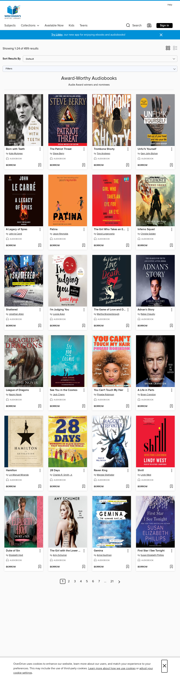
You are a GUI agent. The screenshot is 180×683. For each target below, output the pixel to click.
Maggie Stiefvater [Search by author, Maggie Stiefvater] (105, 474)
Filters (9, 68)
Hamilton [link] (11, 470)
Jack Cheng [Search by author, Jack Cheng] (59, 394)
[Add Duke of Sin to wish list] (39, 567)
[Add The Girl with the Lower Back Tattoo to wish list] (83, 567)
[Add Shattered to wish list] (39, 326)
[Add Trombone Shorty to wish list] (127, 165)
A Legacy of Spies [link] (16, 229)
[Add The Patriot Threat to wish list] (83, 165)
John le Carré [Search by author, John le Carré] (15, 233)
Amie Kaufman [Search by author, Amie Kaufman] (104, 555)
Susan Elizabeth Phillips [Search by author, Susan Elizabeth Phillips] (152, 555)
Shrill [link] (141, 470)
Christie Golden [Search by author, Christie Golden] (148, 233)
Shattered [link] (12, 309)
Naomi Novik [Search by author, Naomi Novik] (15, 394)
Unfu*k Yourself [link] (147, 149)
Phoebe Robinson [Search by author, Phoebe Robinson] (105, 394)
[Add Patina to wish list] (83, 245)
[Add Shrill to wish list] (171, 486)
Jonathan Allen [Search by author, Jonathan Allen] (16, 314)
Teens (84, 25)
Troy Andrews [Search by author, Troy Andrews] (103, 153)
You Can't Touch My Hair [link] (108, 390)
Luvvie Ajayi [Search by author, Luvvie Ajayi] (59, 314)
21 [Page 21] (111, 581)
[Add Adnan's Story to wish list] (171, 326)
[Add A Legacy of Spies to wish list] (39, 245)
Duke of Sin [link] (13, 550)
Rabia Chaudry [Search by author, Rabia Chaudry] (148, 314)
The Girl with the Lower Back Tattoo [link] (66, 550)
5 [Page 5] (87, 581)
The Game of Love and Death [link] (110, 309)
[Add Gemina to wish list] (127, 567)
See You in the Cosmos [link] (63, 390)
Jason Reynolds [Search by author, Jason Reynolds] (60, 233)
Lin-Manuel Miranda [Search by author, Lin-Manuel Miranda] (19, 474)
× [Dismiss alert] (161, 35)
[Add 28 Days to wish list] (83, 486)
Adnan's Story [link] (146, 309)
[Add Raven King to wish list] (127, 486)
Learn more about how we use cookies (112, 668)
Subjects (10, 25)
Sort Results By (12, 58)
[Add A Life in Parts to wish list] (171, 406)
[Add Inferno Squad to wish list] (171, 245)
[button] (133, 26)
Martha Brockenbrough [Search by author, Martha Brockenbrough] (108, 314)
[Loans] (149, 26)
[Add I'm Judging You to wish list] (83, 326)
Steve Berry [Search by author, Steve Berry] (58, 153)
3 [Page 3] (75, 581)
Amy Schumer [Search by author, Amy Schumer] (60, 555)
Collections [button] (30, 25)
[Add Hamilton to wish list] (39, 486)
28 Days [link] (55, 470)
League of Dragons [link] (17, 390)
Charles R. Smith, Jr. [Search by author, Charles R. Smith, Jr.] (62, 474)
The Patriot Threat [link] (61, 149)
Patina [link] (53, 229)
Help (170, 5)
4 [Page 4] (81, 581)
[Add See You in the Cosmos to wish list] (83, 406)
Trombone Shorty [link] (104, 149)
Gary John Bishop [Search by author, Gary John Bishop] (149, 153)
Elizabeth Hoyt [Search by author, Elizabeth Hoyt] (16, 555)
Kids (71, 25)
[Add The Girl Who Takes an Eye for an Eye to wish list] (127, 245)
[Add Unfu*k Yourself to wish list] (171, 165)
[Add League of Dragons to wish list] (39, 406)
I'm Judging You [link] (59, 309)
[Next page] (119, 581)
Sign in (164, 25)
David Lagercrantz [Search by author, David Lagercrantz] (106, 233)
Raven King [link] (100, 470)
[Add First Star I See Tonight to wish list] (171, 567)
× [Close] (164, 666)
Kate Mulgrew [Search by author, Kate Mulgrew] (16, 153)
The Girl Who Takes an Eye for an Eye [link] (110, 229)
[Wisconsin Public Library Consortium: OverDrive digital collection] (13, 12)
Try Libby (57, 35)
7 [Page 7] (99, 581)
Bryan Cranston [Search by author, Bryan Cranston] (148, 394)
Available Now (54, 25)
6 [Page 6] (93, 581)
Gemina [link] (98, 550)
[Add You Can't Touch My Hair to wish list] (127, 406)
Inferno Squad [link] (146, 229)
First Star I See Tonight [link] (151, 550)
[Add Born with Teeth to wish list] (39, 165)
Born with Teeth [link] (15, 149)
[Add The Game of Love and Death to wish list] (127, 326)
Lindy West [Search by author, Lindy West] (146, 474)
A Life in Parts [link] (146, 390)
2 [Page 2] (69, 581)
